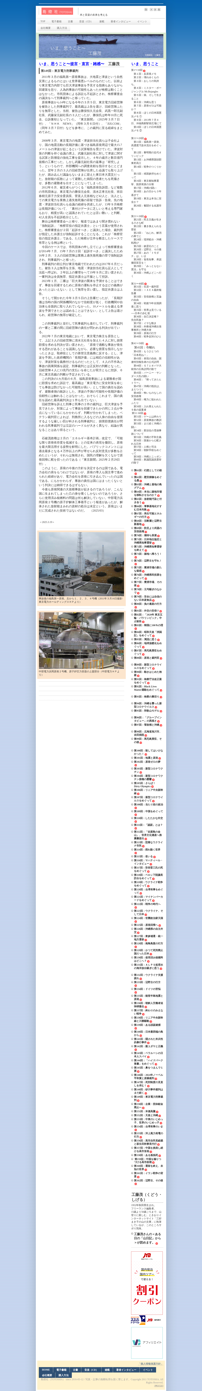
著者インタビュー (121, 21)
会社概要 (46, 28)
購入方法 (62, 28)
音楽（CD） (86, 21)
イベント (142, 21)
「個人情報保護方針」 (150, 1363)
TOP (43, 21)
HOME (46, 1369)
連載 (101, 21)
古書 (70, 21)
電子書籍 (56, 21)
